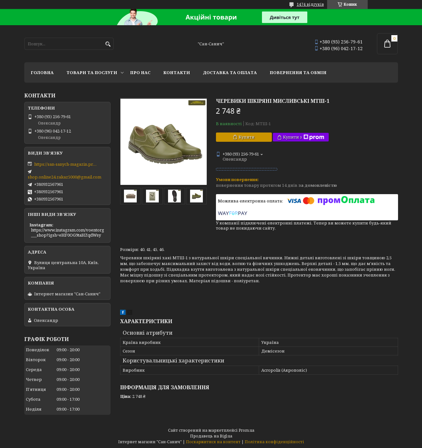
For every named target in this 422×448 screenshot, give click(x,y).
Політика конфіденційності (274, 441)
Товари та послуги (91, 72)
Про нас (140, 72)
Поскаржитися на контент (213, 441)
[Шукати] (108, 44)
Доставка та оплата (230, 72)
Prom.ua (246, 430)
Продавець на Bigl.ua (211, 436)
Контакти (176, 72)
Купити (247, 137)
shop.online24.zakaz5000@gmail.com (64, 176)
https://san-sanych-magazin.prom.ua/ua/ (66, 164)
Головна (42, 72)
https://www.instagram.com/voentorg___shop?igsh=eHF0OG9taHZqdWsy (67, 232)
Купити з (303, 137)
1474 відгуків (310, 4)
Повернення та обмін (298, 72)
